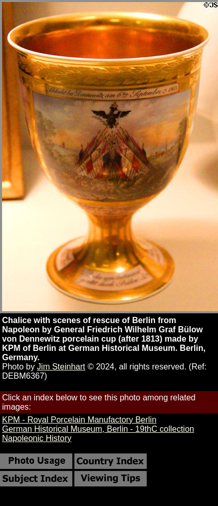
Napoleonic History (36, 438)
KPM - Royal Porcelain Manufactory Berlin (79, 419)
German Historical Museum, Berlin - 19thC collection (98, 429)
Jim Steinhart (61, 366)
